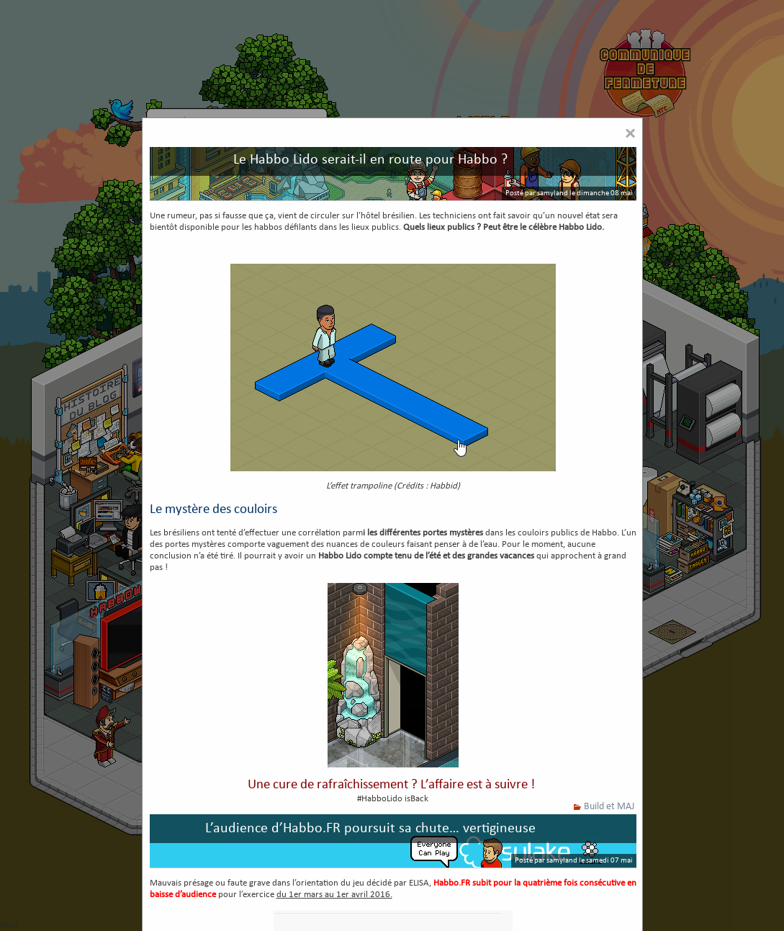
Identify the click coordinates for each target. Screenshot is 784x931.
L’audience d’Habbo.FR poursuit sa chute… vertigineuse (370, 828)
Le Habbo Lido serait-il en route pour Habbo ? (370, 160)
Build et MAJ (609, 806)
